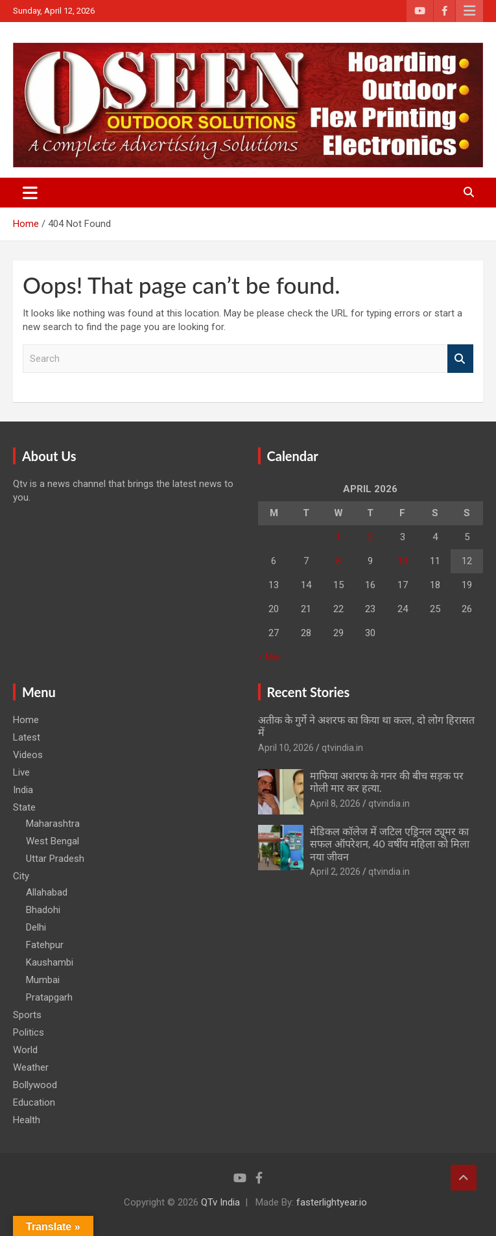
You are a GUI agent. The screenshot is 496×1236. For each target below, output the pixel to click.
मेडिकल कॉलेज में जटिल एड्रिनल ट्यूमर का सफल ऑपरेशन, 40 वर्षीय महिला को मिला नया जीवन (390, 843)
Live (21, 772)
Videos (28, 755)
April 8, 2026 (335, 803)
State (24, 807)
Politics (28, 1032)
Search (460, 359)
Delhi (36, 927)
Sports (27, 1015)
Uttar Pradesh (55, 858)
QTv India (220, 1202)
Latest (26, 737)
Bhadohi (43, 910)
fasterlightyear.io (331, 1202)
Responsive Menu (469, 11)
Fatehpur (45, 945)
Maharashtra (53, 823)
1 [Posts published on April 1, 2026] (338, 537)
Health (26, 1120)
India (23, 790)
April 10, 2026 (286, 748)
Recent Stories (308, 692)
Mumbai (43, 980)
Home (26, 720)
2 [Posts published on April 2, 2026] (370, 537)
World (25, 1050)
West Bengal (52, 841)
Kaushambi (49, 962)
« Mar (269, 657)
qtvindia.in (342, 748)
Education (34, 1102)
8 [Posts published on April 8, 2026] (338, 561)
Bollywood (35, 1085)
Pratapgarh (49, 997)
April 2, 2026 (335, 871)
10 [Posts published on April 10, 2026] (402, 561)
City (21, 876)
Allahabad (46, 892)
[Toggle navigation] (30, 193)
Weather (31, 1067)
